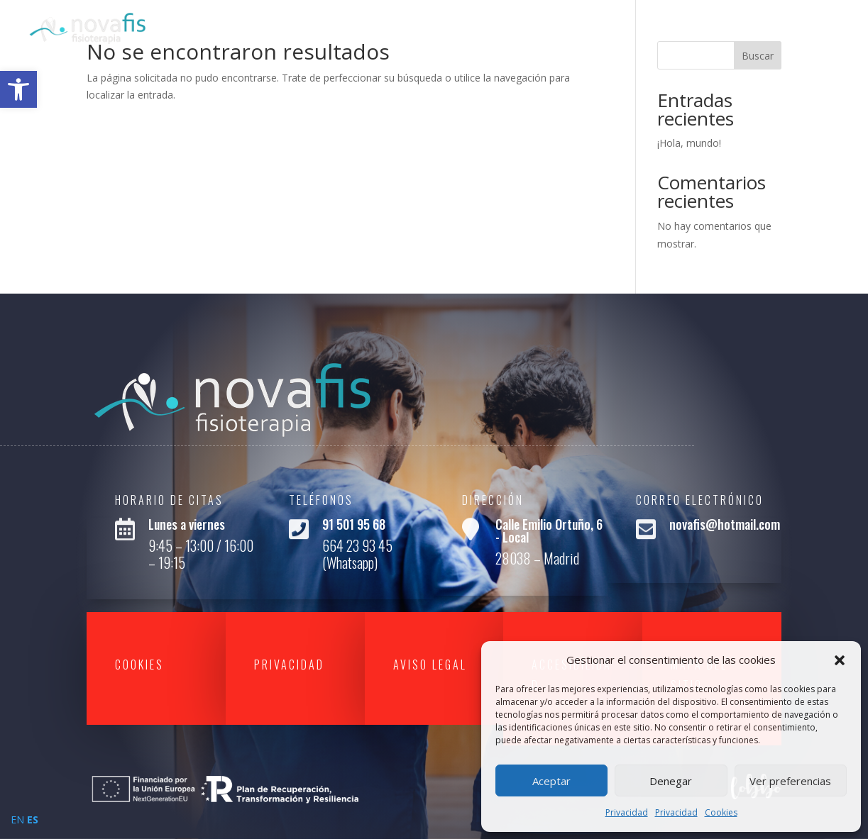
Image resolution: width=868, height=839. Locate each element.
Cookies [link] (721, 812)
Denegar (670, 781)
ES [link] (32, 819)
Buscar (758, 55)
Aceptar (551, 781)
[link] (18, 89)
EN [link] (17, 819)
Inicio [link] (567, 27)
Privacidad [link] (626, 812)
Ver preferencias (790, 781)
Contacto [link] (812, 27)
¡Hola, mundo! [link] (689, 143)
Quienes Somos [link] (646, 27)
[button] (840, 660)
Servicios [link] (737, 27)
